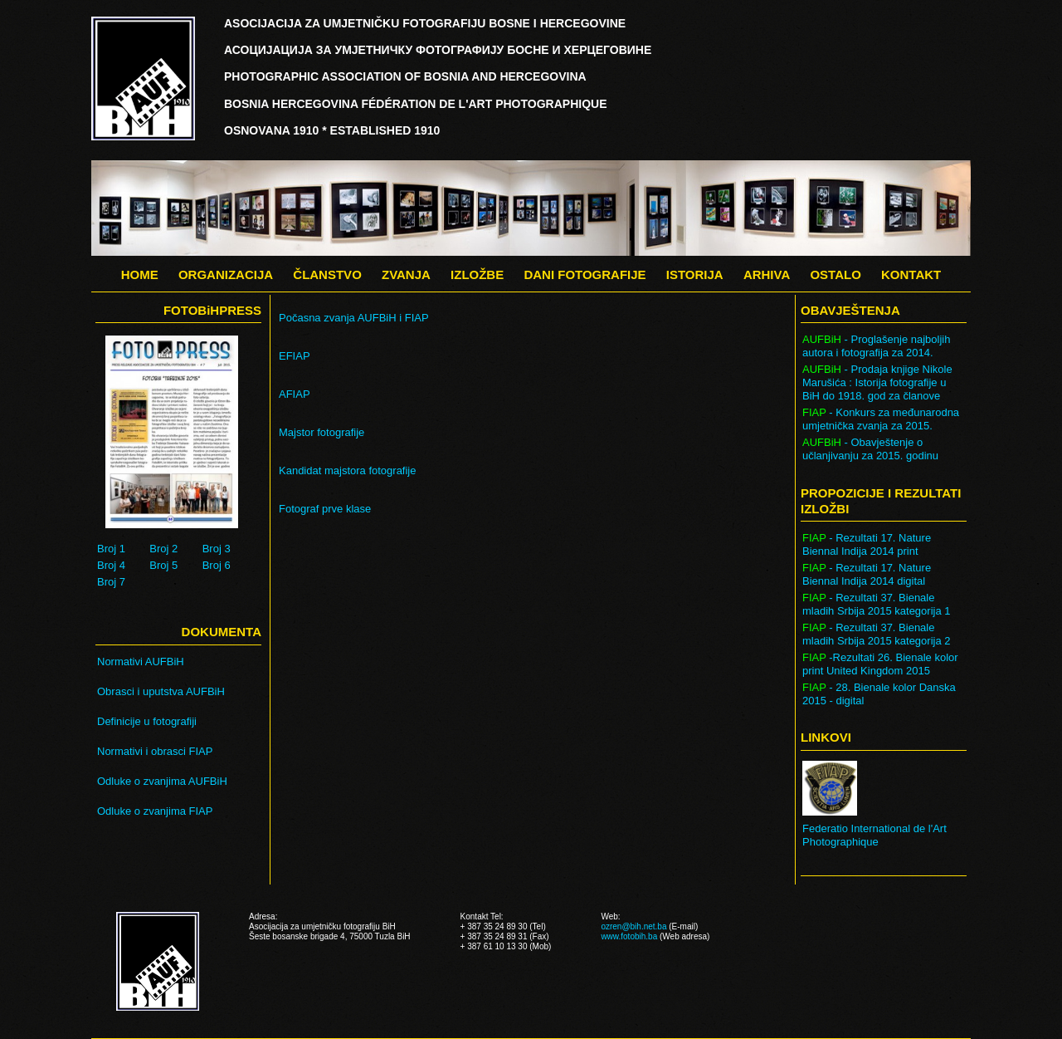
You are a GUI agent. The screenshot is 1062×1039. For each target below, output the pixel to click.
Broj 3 (216, 548)
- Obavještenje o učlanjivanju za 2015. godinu (870, 449)
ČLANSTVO (327, 274)
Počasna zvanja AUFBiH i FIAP (354, 317)
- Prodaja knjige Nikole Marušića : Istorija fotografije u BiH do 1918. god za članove (877, 382)
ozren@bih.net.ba (633, 926)
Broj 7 (111, 582)
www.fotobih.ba (629, 936)
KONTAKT (911, 274)
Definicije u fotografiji (147, 721)
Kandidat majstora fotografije (347, 470)
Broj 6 (216, 565)
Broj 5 (163, 565)
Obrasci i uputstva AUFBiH (161, 691)
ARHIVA (766, 274)
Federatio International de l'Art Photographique (874, 835)
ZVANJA (406, 274)
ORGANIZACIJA (225, 274)
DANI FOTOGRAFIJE (584, 274)
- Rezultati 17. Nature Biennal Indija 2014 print (866, 544)
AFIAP (294, 394)
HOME (139, 274)
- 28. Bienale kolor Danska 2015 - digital (879, 694)
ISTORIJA (694, 274)
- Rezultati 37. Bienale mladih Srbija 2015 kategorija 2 (876, 634)
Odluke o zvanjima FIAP (154, 811)
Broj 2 (163, 548)
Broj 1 (111, 548)
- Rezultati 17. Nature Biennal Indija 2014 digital (866, 574)
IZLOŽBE (477, 274)
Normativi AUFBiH (140, 661)
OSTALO (835, 274)
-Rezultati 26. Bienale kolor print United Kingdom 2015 (880, 664)
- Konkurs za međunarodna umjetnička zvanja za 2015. (880, 419)
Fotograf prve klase (325, 508)
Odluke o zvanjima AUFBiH (162, 781)
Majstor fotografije (321, 432)
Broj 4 (111, 565)
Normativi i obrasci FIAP (154, 751)
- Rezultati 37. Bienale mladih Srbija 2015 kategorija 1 (876, 604)
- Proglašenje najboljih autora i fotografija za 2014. (876, 346)
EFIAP (294, 356)
